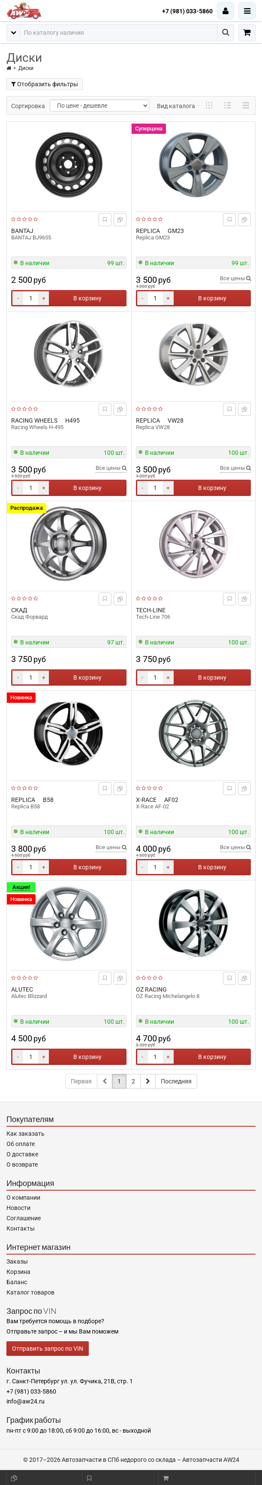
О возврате (22, 1164)
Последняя (176, 1081)
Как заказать (25, 1133)
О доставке (22, 1154)
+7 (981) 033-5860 (187, 11)
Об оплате (20, 1143)
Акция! (21, 887)
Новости (18, 1207)
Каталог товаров (30, 1292)
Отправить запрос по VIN (47, 1348)
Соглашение (23, 1218)
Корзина (18, 1271)
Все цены (235, 278)
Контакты (20, 1228)
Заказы (17, 1261)
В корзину (87, 298)
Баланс (16, 1282)
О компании (23, 1197)
